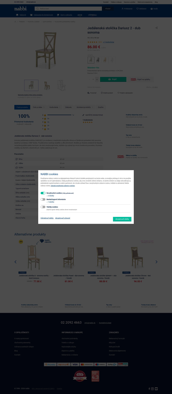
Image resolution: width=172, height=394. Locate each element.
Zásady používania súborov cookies (63, 186)
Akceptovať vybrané (62, 218)
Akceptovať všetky (122, 219)
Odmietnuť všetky (47, 218)
